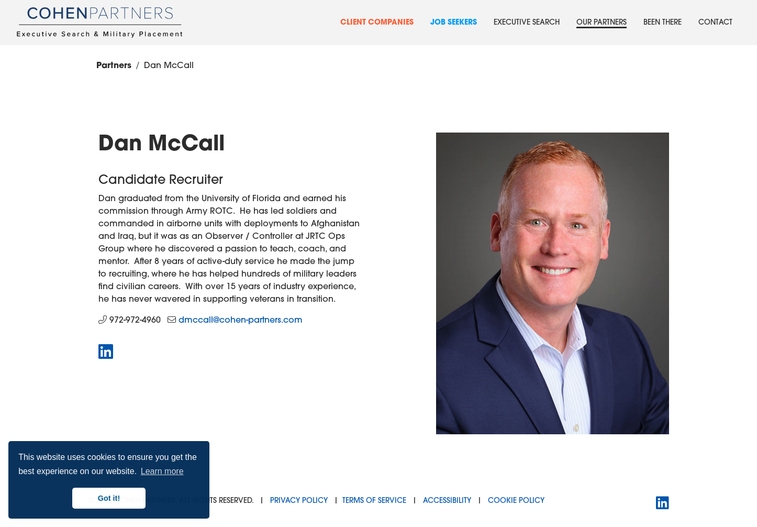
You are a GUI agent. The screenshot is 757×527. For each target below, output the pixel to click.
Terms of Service (374, 501)
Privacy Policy (299, 501)
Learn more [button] (162, 471)
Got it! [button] (109, 498)
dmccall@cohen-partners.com (241, 320)
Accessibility (447, 501)
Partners (113, 66)
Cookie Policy (516, 501)
